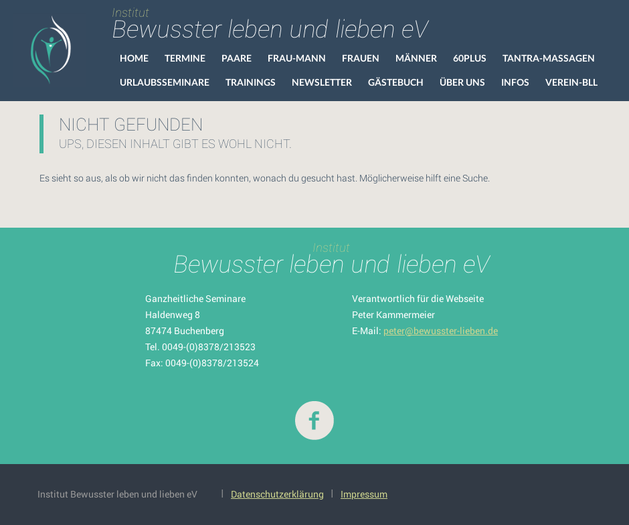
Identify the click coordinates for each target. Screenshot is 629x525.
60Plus (469, 58)
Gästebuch (396, 82)
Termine (185, 58)
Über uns (462, 82)
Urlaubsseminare (164, 82)
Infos (515, 82)
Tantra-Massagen (549, 58)
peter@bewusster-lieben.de (440, 330)
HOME (134, 58)
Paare (236, 58)
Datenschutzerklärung (277, 493)
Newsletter (322, 82)
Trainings (251, 82)
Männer (416, 58)
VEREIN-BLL (571, 82)
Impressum (364, 493)
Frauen (360, 58)
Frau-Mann (297, 58)
